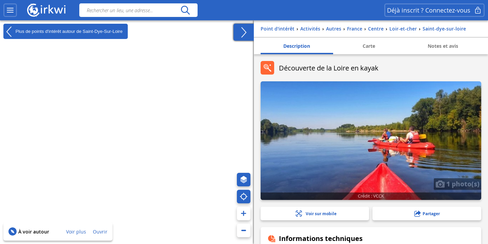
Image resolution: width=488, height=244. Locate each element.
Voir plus (76, 231)
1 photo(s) (457, 183)
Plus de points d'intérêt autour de (63, 31)
